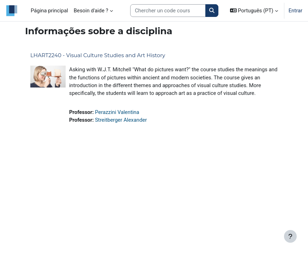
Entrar (295, 10)
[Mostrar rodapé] (290, 236)
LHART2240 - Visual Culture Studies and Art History (97, 55)
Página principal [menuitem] (49, 10)
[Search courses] (168, 10)
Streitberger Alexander (121, 120)
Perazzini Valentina (117, 112)
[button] (254, 10)
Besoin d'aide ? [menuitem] (91, 10)
